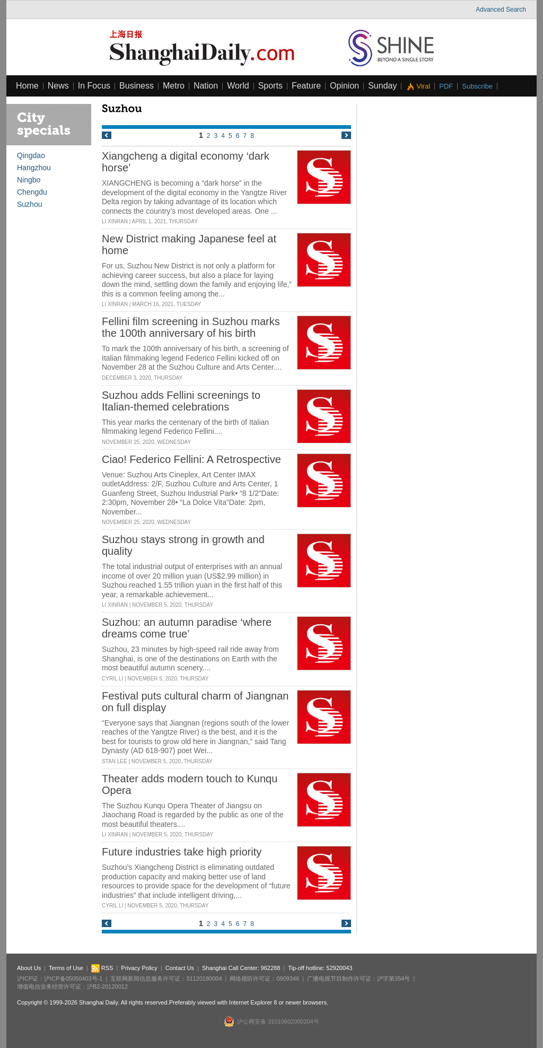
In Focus (94, 85)
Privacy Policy (139, 968)
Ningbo (28, 180)
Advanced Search (501, 9)
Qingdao (31, 155)
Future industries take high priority (181, 852)
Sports (270, 85)
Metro (174, 85)
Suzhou (29, 204)
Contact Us (179, 968)
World (238, 85)
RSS (102, 968)
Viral (423, 86)
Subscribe (477, 86)
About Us (29, 968)
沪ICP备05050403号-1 (73, 978)
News (58, 85)
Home (27, 85)
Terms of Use (66, 968)
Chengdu (32, 192)
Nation (206, 85)
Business (136, 85)
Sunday (382, 85)
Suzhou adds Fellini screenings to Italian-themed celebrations (181, 401)
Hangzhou (34, 167)
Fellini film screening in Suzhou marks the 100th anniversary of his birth (191, 327)
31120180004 (204, 978)
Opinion (344, 85)
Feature (306, 85)
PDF (446, 86)
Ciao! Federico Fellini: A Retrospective (191, 459)
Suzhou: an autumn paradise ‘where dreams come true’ (187, 628)
